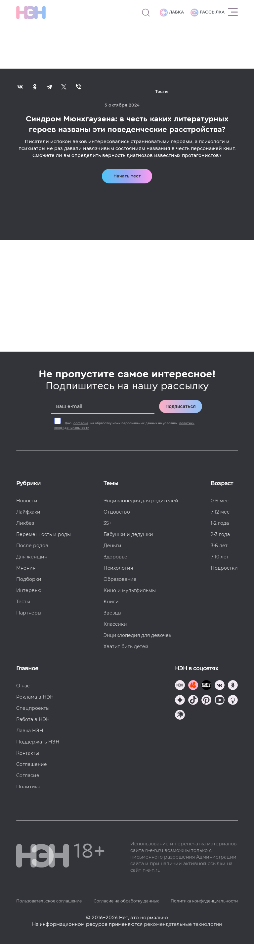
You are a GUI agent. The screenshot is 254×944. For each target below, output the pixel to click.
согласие (80, 423)
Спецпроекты (33, 708)
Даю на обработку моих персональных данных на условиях (124, 425)
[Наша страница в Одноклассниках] (233, 686)
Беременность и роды (43, 534)
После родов (32, 546)
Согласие (27, 775)
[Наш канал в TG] (180, 686)
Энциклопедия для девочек (137, 635)
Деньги (112, 546)
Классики (115, 624)
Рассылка (207, 12)
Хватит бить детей (126, 646)
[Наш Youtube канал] (220, 701)
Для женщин (31, 557)
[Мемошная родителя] (206, 686)
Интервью (28, 590)
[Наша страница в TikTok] (193, 701)
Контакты (27, 753)
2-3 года (220, 534)
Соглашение (31, 764)
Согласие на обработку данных (126, 900)
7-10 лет (220, 557)
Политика (28, 787)
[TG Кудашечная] (193, 686)
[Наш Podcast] (233, 701)
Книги (111, 602)
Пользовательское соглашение (49, 900)
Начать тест (127, 176)
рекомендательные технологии (183, 924)
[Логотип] (31, 12)
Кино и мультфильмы (130, 590)
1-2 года (220, 523)
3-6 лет (219, 546)
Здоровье (115, 557)
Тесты (23, 602)
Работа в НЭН (33, 719)
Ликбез (25, 523)
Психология (118, 568)
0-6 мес (220, 501)
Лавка (172, 12)
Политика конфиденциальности (204, 900)
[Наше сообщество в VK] (220, 686)
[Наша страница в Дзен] (180, 701)
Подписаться (180, 406)
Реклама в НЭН (35, 697)
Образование (120, 579)
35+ (107, 523)
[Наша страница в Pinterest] (206, 701)
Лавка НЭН (29, 731)
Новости (26, 501)
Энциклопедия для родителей (141, 501)
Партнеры (28, 613)
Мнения (25, 568)
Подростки (224, 568)
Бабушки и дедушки (128, 534)
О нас (23, 686)
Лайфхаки (28, 512)
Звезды (112, 613)
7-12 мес (220, 512)
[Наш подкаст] (180, 715)
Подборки (28, 579)
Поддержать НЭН (38, 742)
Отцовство (117, 512)
